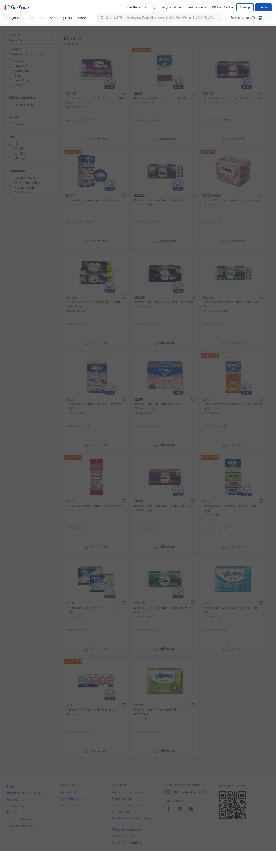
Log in (264, 7)
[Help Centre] (222, 7)
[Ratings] (79, 120)
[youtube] (180, 811)
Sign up (245, 7)
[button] (253, 18)
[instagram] (191, 811)
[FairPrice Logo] (16, 7)
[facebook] (168, 811)
